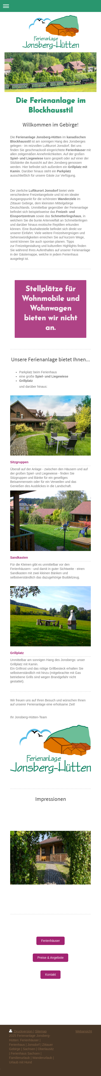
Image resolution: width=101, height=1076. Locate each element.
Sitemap (41, 1031)
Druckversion (21, 1031)
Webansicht (83, 1031)
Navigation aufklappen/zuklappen (50, 6)
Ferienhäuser (50, 940)
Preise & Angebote (51, 957)
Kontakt (50, 974)
